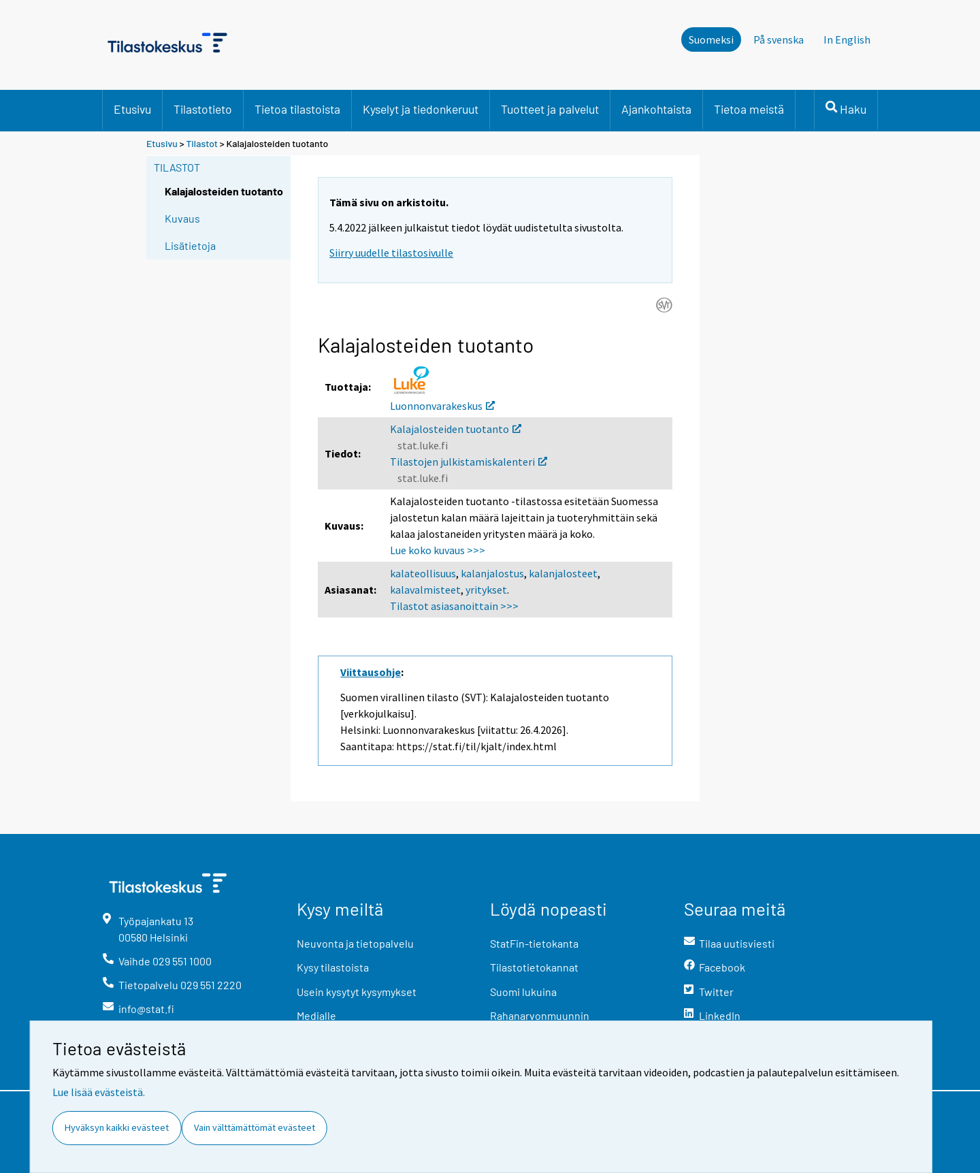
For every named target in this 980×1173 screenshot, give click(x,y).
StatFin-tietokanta (534, 943)
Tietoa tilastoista (297, 108)
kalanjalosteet (563, 573)
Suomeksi (711, 39)
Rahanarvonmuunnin (539, 1015)
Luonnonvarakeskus (442, 406)
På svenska (778, 39)
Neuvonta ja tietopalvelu (355, 943)
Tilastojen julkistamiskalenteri (468, 461)
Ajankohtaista (656, 108)
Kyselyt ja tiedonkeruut (420, 108)
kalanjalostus (492, 573)
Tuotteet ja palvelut (550, 108)
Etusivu (132, 108)
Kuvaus (182, 218)
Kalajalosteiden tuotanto (455, 429)
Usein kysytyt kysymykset (356, 991)
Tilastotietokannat (534, 967)
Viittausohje (370, 672)
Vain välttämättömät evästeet (254, 1127)
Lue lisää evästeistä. (98, 1092)
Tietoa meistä (749, 108)
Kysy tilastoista (333, 967)
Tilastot (202, 143)
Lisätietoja (190, 245)
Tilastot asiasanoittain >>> (454, 606)
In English (846, 39)
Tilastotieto (203, 108)
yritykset (486, 589)
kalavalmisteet (425, 589)
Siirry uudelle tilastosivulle (391, 252)
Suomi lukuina (523, 991)
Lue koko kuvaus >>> (437, 550)
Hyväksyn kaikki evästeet (117, 1127)
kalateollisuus (423, 573)
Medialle (316, 1015)
